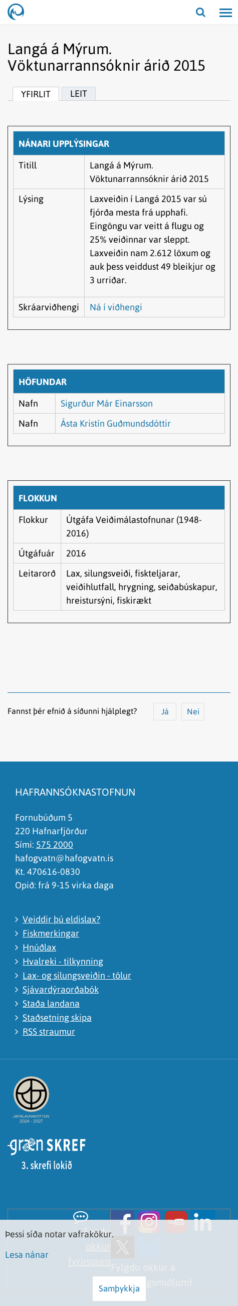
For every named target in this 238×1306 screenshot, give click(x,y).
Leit (78, 93)
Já (165, 711)
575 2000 (54, 844)
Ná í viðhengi (116, 307)
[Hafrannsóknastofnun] (20, 12)
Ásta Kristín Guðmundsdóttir (116, 423)
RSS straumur (49, 1031)
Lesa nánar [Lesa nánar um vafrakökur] (27, 1254)
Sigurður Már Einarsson (107, 403)
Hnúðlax (39, 947)
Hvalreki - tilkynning (63, 961)
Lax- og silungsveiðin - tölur (77, 975)
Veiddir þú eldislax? (61, 919)
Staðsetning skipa (57, 1017)
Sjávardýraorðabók (61, 989)
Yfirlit (36, 94)
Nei (193, 711)
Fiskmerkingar (51, 933)
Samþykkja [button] (119, 1288)
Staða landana (51, 1003)
